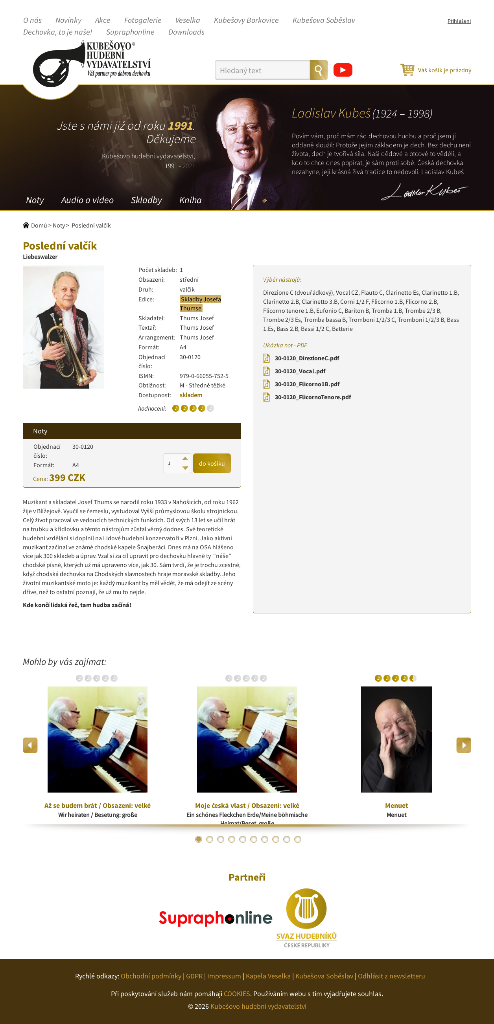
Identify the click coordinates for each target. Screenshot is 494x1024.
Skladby (146, 200)
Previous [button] (30, 745)
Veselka (187, 20)
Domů (39, 225)
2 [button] (209, 839)
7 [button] (264, 839)
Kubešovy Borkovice (246, 20)
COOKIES (237, 993)
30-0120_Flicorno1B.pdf (307, 384)
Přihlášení (459, 20)
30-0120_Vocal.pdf (300, 371)
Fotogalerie (143, 20)
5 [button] (242, 839)
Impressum (224, 975)
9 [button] (286, 839)
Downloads (186, 32)
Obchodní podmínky (151, 975)
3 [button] (220, 839)
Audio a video (87, 200)
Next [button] (463, 745)
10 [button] (297, 839)
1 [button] (198, 839)
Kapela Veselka (268, 975)
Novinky (68, 20)
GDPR (194, 975)
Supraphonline (130, 32)
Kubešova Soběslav (324, 20)
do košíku (212, 463)
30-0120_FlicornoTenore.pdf (313, 397)
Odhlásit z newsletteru (391, 975)
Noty (35, 200)
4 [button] (231, 839)
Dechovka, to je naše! (57, 32)
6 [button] (253, 839)
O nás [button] (32, 20)
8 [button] (275, 839)
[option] (97, 745)
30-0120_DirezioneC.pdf (307, 358)
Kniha (190, 200)
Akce (103, 20)
